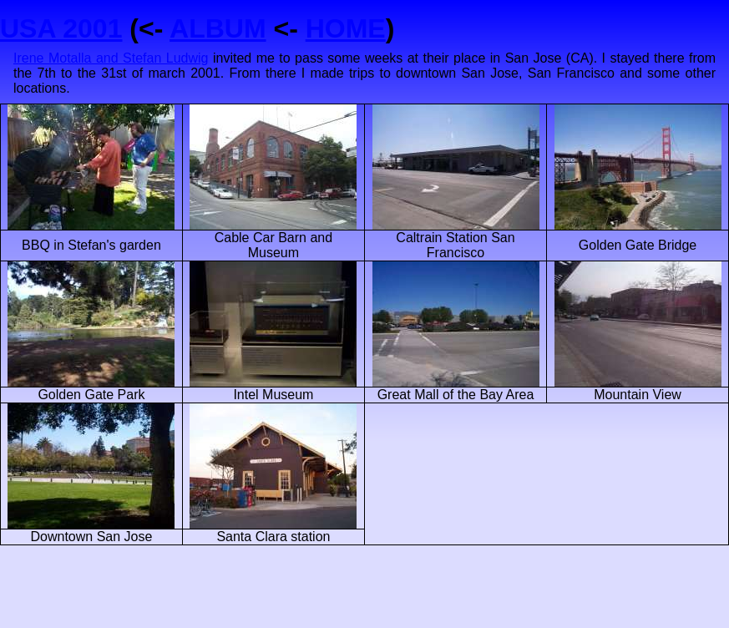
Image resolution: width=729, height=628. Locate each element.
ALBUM (218, 28)
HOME (346, 28)
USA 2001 (61, 28)
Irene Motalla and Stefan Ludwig (111, 58)
